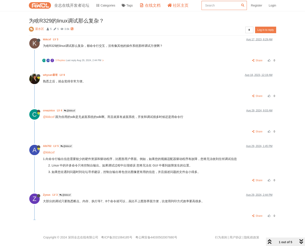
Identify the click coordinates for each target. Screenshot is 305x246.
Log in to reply (265, 29)
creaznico (53, 110)
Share (257, 60)
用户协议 (236, 237)
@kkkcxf (69, 110)
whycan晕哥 (54, 75)
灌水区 (39, 29)
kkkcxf (51, 39)
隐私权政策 (251, 237)
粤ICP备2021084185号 (116, 237)
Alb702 (51, 146)
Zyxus (50, 194)
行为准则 (221, 237)
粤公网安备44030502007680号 (156, 237)
